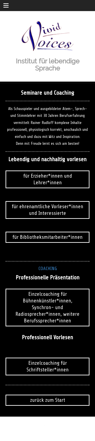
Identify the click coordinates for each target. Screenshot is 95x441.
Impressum (10, 425)
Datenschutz (26, 425)
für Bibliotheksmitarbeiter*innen (47, 237)
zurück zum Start (47, 400)
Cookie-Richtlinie (44, 425)
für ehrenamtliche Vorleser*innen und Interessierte (47, 210)
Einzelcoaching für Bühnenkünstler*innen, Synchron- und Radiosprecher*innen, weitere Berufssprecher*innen (47, 307)
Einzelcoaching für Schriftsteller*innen (48, 366)
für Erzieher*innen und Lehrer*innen (47, 179)
